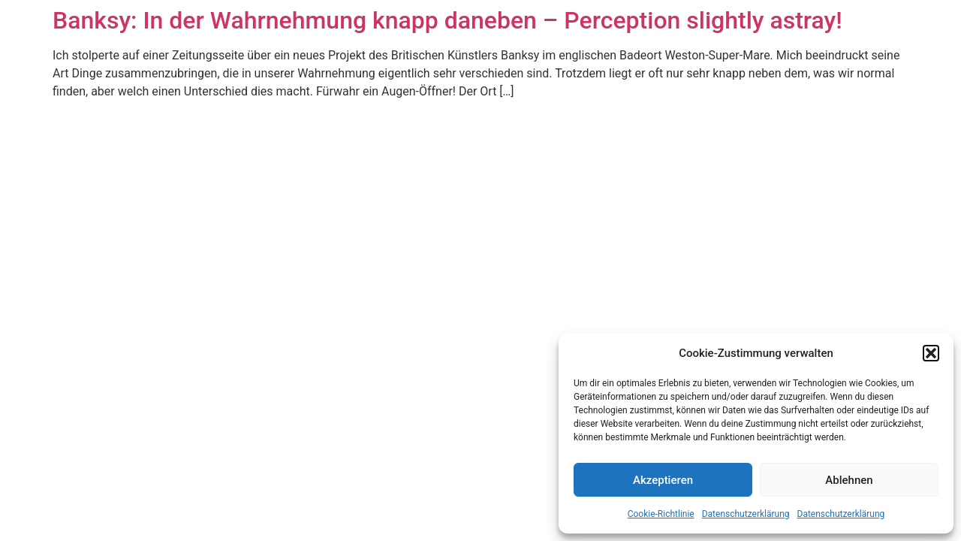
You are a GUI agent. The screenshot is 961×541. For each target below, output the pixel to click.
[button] (930, 353)
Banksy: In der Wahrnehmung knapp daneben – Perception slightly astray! (447, 20)
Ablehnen (848, 480)
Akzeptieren (663, 480)
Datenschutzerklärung (746, 514)
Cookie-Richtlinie (661, 514)
